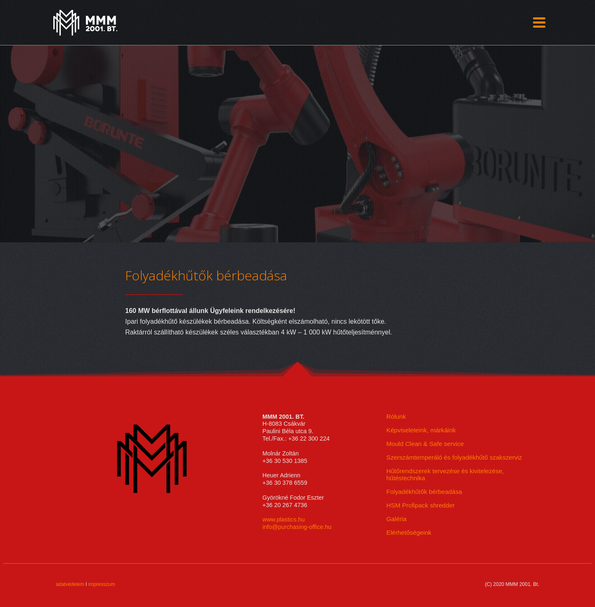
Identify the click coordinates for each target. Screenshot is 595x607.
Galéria (396, 518)
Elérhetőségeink (408, 532)
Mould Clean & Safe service (425, 443)
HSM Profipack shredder (420, 505)
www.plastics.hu (283, 519)
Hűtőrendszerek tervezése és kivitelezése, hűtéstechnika (445, 474)
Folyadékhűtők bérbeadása (424, 491)
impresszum (101, 584)
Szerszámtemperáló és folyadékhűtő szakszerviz (454, 457)
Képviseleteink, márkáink (421, 430)
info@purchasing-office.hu (296, 527)
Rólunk (396, 416)
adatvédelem (70, 584)
